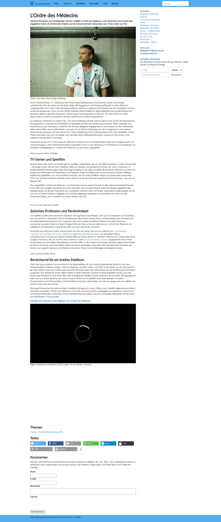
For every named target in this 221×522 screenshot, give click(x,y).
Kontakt (115, 3)
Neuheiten (80, 3)
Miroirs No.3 (145, 39)
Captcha (33, 497)
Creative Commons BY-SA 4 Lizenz (60, 517)
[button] (38, 443)
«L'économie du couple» (97, 239)
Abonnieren (176, 74)
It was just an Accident (150, 19)
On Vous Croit (146, 36)
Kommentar (35, 486)
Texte (32, 517)
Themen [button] (67, 3)
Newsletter (94, 3)
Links (105, 3)
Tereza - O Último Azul (150, 31)
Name (32, 471)
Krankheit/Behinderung (48, 432)
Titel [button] (56, 3)
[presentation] (51, 504)
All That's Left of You (149, 34)
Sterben (33, 432)
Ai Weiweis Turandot (149, 25)
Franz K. (143, 17)
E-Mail (33, 479)
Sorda (142, 22)
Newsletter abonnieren (150, 59)
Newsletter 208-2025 (149, 14)
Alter (61, 432)
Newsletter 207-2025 (149, 28)
